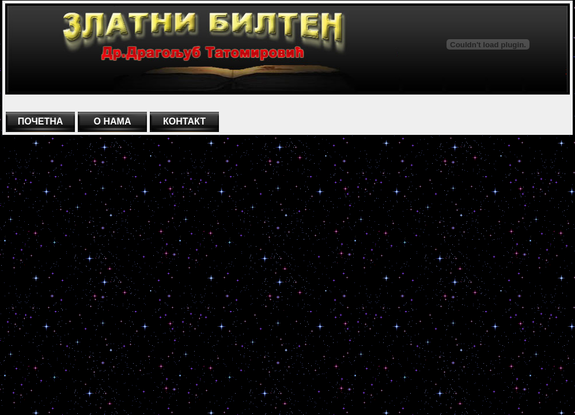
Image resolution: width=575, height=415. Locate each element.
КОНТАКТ (184, 121)
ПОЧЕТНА (40, 121)
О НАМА (112, 121)
